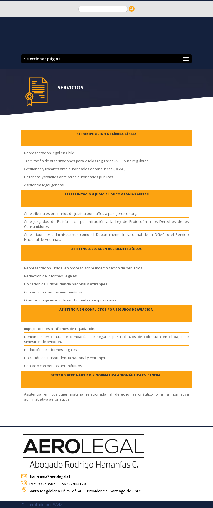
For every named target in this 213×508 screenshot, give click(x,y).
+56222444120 (72, 483)
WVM (57, 504)
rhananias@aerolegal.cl (45, 476)
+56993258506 (42, 483)
